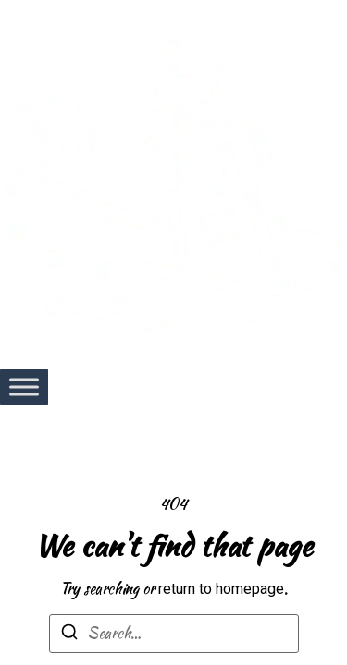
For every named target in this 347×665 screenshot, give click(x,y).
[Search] (69, 635)
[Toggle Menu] (24, 386)
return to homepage (221, 589)
